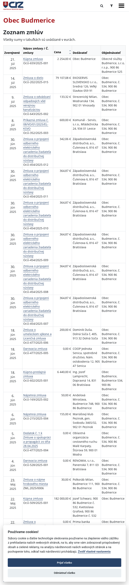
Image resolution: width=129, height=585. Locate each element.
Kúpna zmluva (33, 59)
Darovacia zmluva (35, 349)
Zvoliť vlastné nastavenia (94, 551)
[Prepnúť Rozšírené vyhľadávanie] (112, 6)
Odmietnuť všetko (64, 572)
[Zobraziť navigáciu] (121, 6)
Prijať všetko (64, 562)
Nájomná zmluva (34, 395)
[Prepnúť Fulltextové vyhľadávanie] (102, 6)
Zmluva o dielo (33, 78)
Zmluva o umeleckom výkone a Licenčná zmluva (37, 334)
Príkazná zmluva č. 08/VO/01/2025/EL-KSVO (36, 124)
